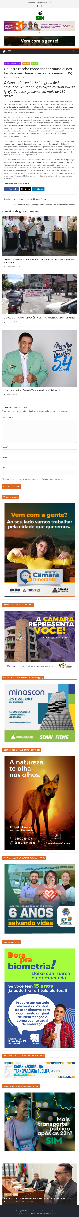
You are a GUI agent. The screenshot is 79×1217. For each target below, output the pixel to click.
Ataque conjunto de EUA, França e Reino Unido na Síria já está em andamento (44, 205)
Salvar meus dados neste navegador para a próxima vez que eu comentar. (35, 479)
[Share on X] (25, 189)
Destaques (26, 64)
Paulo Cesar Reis (25, 78)
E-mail (5, 457)
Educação (35, 64)
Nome (5, 447)
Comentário (7, 417)
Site (3, 468)
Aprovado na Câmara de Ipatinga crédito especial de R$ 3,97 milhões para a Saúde (37, 1198)
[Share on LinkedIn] (38, 189)
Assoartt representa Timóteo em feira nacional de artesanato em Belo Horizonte (39, 261)
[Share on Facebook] (11, 189)
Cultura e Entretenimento (12, 64)
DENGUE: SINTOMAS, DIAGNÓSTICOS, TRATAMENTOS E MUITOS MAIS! (39, 317)
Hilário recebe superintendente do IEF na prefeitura (24, 199)
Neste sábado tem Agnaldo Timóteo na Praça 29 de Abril (32, 390)
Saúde (15, 1194)
